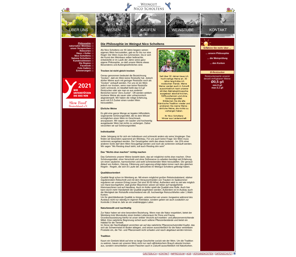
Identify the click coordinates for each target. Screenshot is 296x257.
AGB (188, 253)
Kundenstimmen (82, 60)
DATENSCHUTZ (223, 253)
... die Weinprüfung (217, 58)
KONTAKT (164, 253)
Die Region (85, 63)
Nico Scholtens (82, 55)
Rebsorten (85, 51)
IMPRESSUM (178, 253)
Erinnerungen (83, 70)
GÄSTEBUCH (150, 253)
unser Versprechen (81, 48)
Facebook (85, 65)
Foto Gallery (84, 68)
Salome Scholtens (81, 58)
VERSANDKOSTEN (203, 253)
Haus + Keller (83, 53)
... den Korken (217, 63)
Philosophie (84, 43)
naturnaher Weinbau (80, 46)
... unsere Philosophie (217, 53)
